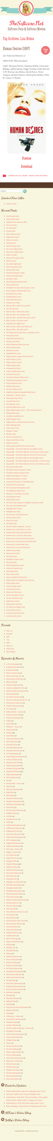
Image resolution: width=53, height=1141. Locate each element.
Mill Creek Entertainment (14, 885)
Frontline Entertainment (14, 801)
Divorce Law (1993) (12, 240)
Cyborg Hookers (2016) (13, 297)
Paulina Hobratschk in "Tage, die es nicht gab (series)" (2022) (25, 1091)
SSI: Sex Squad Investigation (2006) (18, 488)
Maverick (9, 634)
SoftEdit (9, 1004)
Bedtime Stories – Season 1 (14, 712)
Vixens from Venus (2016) (14, 398)
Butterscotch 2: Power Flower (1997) (17, 544)
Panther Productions (13, 933)
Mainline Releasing (12, 864)
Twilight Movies (11, 1040)
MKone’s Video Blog (18, 1113)
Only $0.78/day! (11, 204)
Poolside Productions (13, 956)
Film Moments (11, 652)
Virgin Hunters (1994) (13, 365)
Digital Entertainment (13, 765)
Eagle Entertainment (12, 774)
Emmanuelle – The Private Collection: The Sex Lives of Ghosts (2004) (27, 464)
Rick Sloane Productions (14, 974)
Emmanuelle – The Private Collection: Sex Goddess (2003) (24, 449)
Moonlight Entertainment (14, 891)
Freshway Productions (13, 798)
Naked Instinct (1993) (13, 550)
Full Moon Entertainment (14, 804)
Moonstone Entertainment (14, 894)
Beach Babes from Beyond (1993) (16, 282)
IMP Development (12, 840)
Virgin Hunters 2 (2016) (13, 362)
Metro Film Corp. (11, 876)
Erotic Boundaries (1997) (14, 267)
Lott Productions (11, 855)
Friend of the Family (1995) (14, 276)
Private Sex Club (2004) (13, 592)
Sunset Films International (14, 1019)
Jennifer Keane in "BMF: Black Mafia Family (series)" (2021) (25, 1103)
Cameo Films (10, 724)
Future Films (10, 807)
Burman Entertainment (13, 718)
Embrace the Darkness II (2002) (16, 479)
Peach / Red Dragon (12, 938)
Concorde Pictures (12, 745)
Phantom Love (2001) (13, 341)
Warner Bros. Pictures (13, 1061)
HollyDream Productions (14, 828)
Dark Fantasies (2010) (13, 589)
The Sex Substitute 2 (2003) (15, 595)
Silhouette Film (11, 1001)
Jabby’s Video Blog (17, 1120)
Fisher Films (10, 792)
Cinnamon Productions (13, 739)
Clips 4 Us (9, 646)
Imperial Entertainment (13, 843)
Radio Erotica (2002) (12, 601)
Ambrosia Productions (13, 685)
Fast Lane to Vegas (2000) (14, 249)
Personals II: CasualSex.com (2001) (17, 494)
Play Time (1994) (11, 562)
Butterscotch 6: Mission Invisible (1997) (19, 532)
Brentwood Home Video (13, 715)
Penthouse (9, 944)
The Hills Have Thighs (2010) (15, 607)
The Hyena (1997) (11, 556)
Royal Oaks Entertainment (14, 983)
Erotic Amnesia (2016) (13, 234)
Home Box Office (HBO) (14, 834)
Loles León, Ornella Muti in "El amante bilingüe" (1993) (23, 1094)
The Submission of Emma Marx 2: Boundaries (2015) (23, 332)
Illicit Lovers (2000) (12, 574)
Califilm (8, 721)
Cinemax (9, 733)
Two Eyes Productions (13, 1046)
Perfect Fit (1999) (11, 255)
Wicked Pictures (11, 1067)
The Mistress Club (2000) (14, 467)
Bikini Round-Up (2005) (14, 604)
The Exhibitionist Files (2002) (15, 491)
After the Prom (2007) (13, 553)
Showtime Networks (12, 998)
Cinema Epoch (10, 730)
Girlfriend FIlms (11, 813)
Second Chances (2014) (13, 359)
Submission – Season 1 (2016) (15, 395)
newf (7, 637)
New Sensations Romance (14, 924)
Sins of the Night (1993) (13, 264)
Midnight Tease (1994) (13, 511)
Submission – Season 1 (13, 1016)
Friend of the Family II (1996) (15, 273)
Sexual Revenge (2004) (13, 246)
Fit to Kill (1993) (11, 228)
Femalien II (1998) (12, 431)
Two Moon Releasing (12, 1049)
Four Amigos (10, 795)
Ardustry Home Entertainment (16, 691)
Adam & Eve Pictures (13, 673)
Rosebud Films (11, 980)
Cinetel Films (10, 736)
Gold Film (9, 816)
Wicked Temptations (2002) (15, 565)
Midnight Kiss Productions (15, 882)
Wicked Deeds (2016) (13, 413)
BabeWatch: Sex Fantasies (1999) (16, 222)
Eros (7, 780)
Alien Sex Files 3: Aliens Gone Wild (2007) (19, 326)
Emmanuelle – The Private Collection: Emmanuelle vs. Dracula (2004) (28, 461)
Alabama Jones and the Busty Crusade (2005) (20, 446)
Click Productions (12, 742)
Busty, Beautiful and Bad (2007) (16, 577)
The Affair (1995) (11, 523)
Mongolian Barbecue (12, 888)
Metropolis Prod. (11, 879)
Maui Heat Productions (13, 873)
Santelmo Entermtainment (14, 986)
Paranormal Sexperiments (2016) (16, 380)
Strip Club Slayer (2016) (14, 300)
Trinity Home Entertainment (15, 1034)
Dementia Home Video (13, 762)
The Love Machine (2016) (14, 389)
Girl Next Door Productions (15, 810)
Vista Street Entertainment (14, 1058)
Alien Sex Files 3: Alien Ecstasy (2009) (18, 306)
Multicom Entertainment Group (16, 900)
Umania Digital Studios (13, 1052)
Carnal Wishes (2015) (13, 401)
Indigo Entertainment (13, 846)
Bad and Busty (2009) (13, 610)
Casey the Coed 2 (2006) (13, 616)
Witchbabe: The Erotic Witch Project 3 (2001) (20, 288)
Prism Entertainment (13, 959)
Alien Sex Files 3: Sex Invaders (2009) (18, 314)
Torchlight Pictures (12, 1031)
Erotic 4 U (9, 631)
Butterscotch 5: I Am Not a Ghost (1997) (19, 535)
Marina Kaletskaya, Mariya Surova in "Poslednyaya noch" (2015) (26, 1106)
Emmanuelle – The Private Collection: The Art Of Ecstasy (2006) (26, 455)
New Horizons (11, 915)
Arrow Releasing (11, 694)
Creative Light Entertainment (15, 756)
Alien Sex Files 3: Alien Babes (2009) (17, 312)
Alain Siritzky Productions (14, 679)
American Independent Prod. (15, 688)
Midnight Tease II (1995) (14, 508)
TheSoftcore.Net (27, 23)
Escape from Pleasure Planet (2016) (17, 377)
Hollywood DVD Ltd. (13, 831)
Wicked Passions (11, 1064)
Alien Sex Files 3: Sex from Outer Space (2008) (20, 317)
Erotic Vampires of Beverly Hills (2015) (18, 291)
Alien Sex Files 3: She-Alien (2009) (17, 329)
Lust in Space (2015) (12, 428)
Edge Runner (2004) (12, 237)
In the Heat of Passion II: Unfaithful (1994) (20, 482)
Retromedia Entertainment (14, 971)
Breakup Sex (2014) (12, 350)
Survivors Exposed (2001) (14, 568)
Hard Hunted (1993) (12, 216)
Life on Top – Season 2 (13, 849)
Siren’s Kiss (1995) (12, 520)
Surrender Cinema (12, 1022)
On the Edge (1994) (12, 571)
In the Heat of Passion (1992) (15, 485)
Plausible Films (11, 950)
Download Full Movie (18, 176)
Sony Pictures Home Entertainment (17, 1007)
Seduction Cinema (12, 992)
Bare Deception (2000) (13, 497)
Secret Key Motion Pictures (14, 989)
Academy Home (11, 670)
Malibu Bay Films (12, 867)
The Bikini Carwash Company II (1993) (18, 470)
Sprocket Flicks (11, 1010)
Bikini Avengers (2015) (13, 419)
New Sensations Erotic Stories (16, 921)
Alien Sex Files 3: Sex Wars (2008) (17, 320)
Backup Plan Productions (14, 703)
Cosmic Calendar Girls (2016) (15, 371)
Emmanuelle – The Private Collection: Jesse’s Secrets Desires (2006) (27, 452)
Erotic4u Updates (15, 1085)
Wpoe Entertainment (13, 1076)
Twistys (8, 1043)
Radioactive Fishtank (13, 965)
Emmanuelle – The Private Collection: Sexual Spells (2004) (24, 458)
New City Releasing (12, 906)
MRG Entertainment (12, 897)
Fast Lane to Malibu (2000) (14, 252)
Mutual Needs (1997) (12, 219)
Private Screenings (12, 962)
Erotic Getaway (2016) (13, 347)
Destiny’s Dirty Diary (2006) (15, 613)
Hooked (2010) (11, 243)
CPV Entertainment (12, 753)
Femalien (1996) (11, 434)
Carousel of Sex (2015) (13, 374)
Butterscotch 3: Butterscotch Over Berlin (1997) (21, 541)
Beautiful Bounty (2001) (14, 294)
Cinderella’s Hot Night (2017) (15, 323)
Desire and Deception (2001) (15, 258)
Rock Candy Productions (14, 977)
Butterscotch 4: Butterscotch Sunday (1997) (20, 538)
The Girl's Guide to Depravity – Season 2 (18, 1028)
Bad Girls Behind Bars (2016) (15, 407)
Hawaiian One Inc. (12, 819)
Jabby (8, 643)
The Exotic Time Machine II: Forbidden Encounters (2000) (24, 503)
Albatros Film (10, 682)
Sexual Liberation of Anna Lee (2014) (17, 344)
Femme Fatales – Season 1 (14, 783)
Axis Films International (14, 697)
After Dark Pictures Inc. (14, 676)
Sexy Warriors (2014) (13, 404)
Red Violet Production (13, 968)
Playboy (8, 953)
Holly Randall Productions (14, 825)
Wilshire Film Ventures (13, 1070)
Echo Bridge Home (12, 777)
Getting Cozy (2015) (12, 335)
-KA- (8, 640)
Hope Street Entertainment (14, 837)
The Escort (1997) (11, 225)
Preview (26, 158)
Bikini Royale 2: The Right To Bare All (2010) (20, 580)
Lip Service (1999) (11, 279)
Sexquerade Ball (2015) (13, 368)
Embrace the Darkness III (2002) (16, 476)
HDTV (8, 822)
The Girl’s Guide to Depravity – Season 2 (18, 526)
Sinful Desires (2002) (13, 500)
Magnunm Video (11, 861)
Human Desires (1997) (16, 48)
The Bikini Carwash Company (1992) (17, 473)
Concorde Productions (13, 748)
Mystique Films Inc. (12, 903)
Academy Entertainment (14, 667)
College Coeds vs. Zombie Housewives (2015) (20, 422)
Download (26, 166)
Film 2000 (9, 786)
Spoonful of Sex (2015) (13, 353)
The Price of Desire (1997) (14, 437)
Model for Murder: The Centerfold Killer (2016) (20, 392)
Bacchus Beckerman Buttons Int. (17, 700)
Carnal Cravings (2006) (13, 586)
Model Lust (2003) (12, 443)
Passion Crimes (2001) (13, 517)
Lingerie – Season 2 (12, 852)
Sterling (8, 1013)
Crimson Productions (13, 759)
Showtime (9, 995)
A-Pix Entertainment (13, 664)
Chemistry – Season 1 (13, 727)
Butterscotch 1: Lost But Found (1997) (18, 547)
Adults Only (10, 649)
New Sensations (11, 918)
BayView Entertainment (13, 706)
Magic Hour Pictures (38, 176)
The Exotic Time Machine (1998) (16, 505)
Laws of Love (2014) (12, 309)
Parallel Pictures (11, 936)
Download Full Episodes (14, 768)
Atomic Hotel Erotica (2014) (15, 440)
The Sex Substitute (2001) (14, 598)
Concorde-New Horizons (14, 750)
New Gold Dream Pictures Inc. (16, 912)
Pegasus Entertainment (13, 941)
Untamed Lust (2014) (13, 303)
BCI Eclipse (10, 709)
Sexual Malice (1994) (12, 270)
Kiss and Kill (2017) (12, 285)
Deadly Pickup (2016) (13, 386)
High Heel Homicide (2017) (15, 338)
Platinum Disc (11, 947)
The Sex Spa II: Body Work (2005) (17, 514)
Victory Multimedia (12, 1055)
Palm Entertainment (12, 930)
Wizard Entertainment (13, 1073)
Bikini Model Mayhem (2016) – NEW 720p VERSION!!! (24, 410)
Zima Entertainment (12, 1079)
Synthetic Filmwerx (12, 1025)
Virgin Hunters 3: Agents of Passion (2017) (19, 356)
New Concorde (10, 909)
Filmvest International (13, 789)
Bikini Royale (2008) (13, 583)
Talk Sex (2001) (11, 261)
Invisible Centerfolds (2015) (15, 416)
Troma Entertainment (13, 1037)
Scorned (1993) (11, 231)
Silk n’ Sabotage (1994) (13, 425)
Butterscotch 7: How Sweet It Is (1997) (18, 529)
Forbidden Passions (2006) (14, 559)
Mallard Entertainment (13, 870)
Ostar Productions (12, 927)
